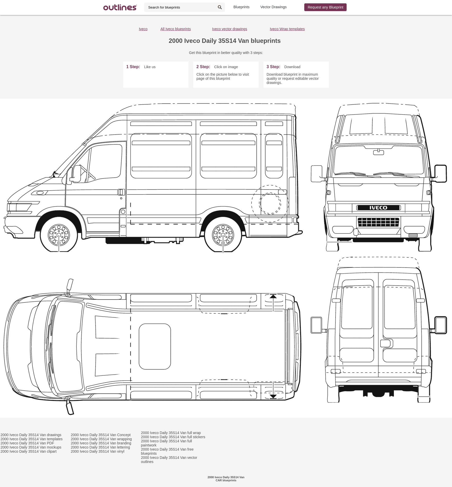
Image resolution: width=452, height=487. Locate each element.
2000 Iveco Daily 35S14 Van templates (32, 439)
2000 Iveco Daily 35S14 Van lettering (100, 447)
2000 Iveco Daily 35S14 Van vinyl (97, 451)
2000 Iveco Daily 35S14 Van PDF (27, 443)
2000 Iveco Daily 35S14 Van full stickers (173, 437)
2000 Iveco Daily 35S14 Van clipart (29, 451)
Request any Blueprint (325, 7)
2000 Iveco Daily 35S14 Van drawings (31, 435)
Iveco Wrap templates (287, 29)
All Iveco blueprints (175, 29)
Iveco (143, 29)
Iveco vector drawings (229, 29)
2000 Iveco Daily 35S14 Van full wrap (171, 433)
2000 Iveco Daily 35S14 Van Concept (101, 435)
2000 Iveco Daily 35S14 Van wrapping (101, 439)
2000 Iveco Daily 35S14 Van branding (101, 443)
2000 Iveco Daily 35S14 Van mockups (31, 447)
